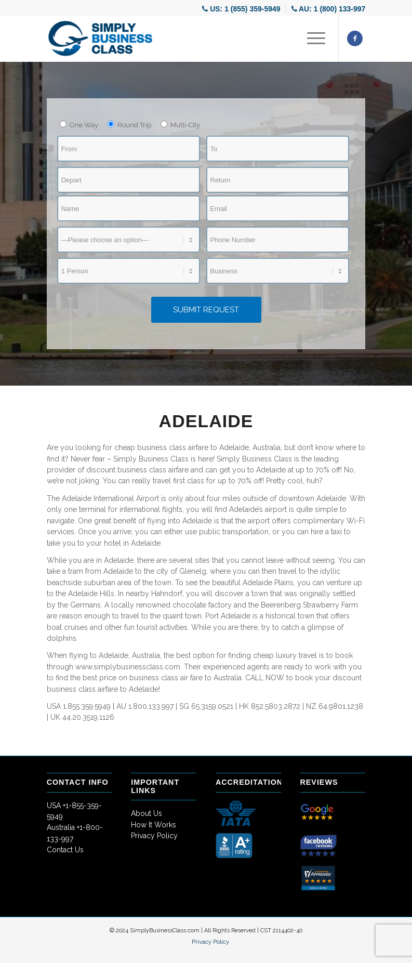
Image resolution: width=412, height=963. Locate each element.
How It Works (153, 825)
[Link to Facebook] (355, 38)
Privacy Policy (154, 836)
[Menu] (311, 38)
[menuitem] (241, 8)
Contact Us (65, 850)
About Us (146, 813)
